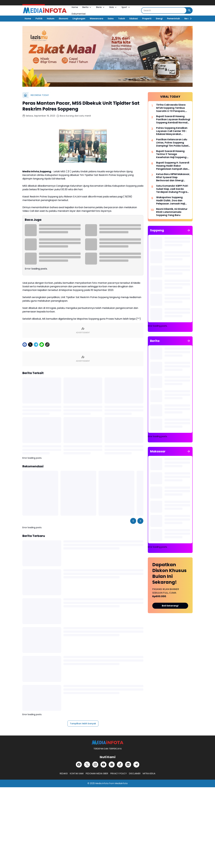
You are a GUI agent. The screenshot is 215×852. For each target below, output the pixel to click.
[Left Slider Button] (133, 521)
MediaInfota (121, 783)
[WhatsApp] (41, 344)
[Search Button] (189, 10)
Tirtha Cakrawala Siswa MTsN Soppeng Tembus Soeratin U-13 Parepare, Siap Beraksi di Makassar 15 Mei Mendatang (173, 108)
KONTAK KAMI (76, 773)
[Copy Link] (47, 344)
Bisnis (100, 7)
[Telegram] (36, 344)
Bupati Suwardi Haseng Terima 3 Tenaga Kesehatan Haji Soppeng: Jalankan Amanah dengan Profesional (172, 154)
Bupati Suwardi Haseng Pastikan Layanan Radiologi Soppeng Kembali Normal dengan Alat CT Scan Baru (173, 119)
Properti (146, 18)
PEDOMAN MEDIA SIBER (97, 773)
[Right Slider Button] (190, 19)
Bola (113, 7)
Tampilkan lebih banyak (83, 723)
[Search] (163, 10)
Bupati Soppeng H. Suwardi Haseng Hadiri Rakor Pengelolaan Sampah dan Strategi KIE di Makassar (172, 165)
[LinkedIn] (128, 765)
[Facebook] (24, 344)
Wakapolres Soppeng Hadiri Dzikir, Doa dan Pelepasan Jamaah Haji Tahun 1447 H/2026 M (170, 200)
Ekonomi (63, 18)
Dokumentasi (79, 13)
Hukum (50, 18)
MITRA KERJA (149, 773)
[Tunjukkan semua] (188, 230)
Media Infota (102, 783)
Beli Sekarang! (170, 605)
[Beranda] (25, 95)
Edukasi (133, 18)
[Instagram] (95, 765)
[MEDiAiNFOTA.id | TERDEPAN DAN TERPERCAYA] (107, 742)
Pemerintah (173, 18)
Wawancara (96, 18)
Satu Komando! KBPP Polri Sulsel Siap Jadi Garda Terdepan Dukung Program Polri (172, 189)
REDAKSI (64, 773)
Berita (87, 7)
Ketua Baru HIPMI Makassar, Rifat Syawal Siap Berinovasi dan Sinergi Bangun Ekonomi (173, 177)
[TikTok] (120, 765)
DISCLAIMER (134, 773)
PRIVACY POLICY (118, 773)
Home (75, 7)
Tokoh (121, 18)
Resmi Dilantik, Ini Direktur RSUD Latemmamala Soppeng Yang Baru (172, 212)
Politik (39, 18)
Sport (126, 7)
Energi (159, 18)
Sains (111, 18)
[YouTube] (103, 765)
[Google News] (112, 765)
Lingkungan (79, 18)
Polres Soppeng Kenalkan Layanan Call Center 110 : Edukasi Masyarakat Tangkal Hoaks (171, 131)
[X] (30, 344)
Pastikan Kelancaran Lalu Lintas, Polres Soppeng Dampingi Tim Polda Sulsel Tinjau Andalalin (172, 142)
